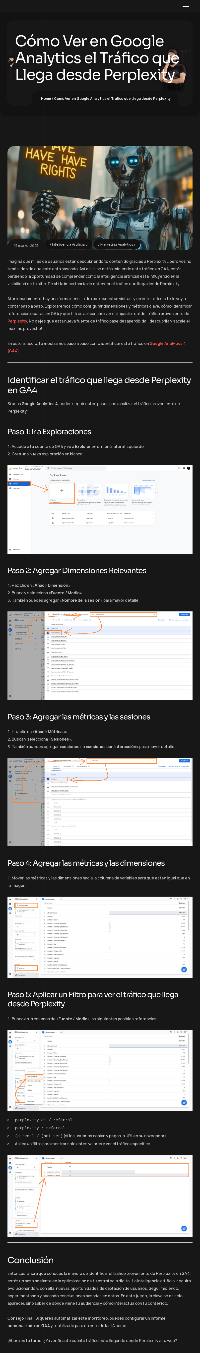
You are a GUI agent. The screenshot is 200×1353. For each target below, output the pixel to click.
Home (46, 98)
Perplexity (17, 321)
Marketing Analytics (116, 244)
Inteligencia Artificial (68, 244)
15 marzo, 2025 (26, 245)
